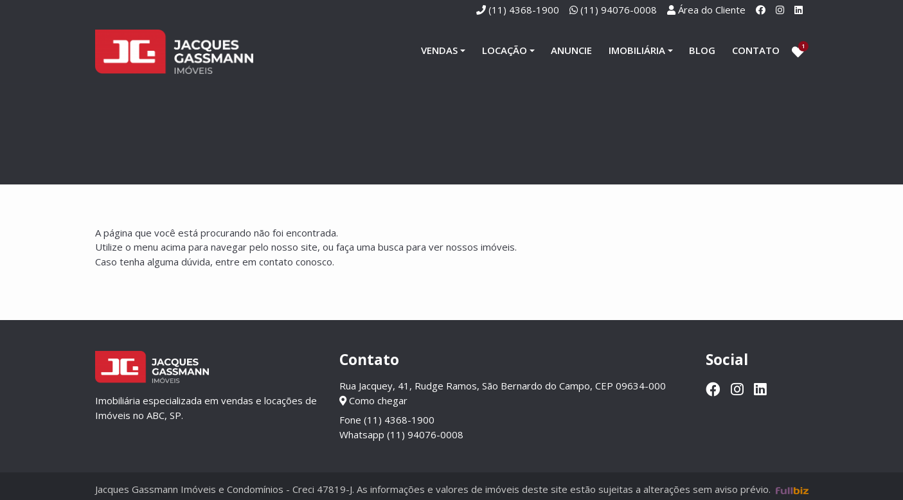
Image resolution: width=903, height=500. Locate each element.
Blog (702, 50)
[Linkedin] (798, 9)
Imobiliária (637, 50)
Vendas (439, 50)
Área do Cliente (712, 9)
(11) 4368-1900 (523, 9)
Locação (504, 50)
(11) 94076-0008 (618, 9)
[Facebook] (760, 9)
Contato (756, 50)
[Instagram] (780, 9)
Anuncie (571, 50)
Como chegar (373, 401)
